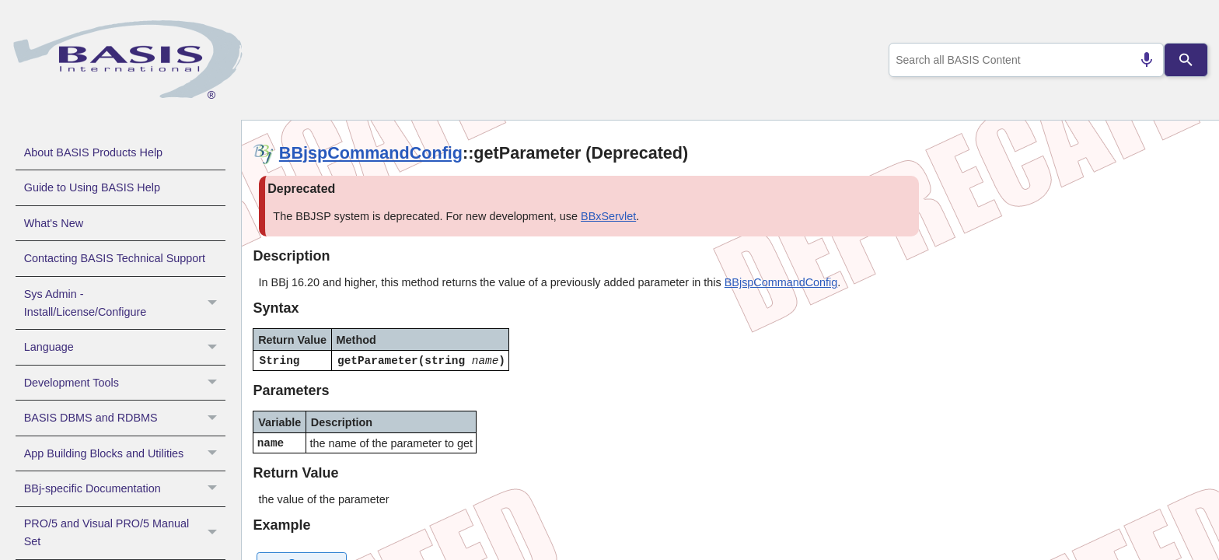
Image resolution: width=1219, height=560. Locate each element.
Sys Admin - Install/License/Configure (124, 303)
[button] (214, 303)
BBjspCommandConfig (371, 153)
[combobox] (1023, 60)
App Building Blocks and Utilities (124, 453)
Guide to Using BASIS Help (92, 187)
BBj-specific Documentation (124, 488)
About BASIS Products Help (93, 152)
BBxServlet (608, 216)
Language (124, 347)
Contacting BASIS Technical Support (114, 258)
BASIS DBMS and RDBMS (124, 418)
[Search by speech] (1140, 60)
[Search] (1186, 60)
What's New (53, 223)
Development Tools (124, 383)
